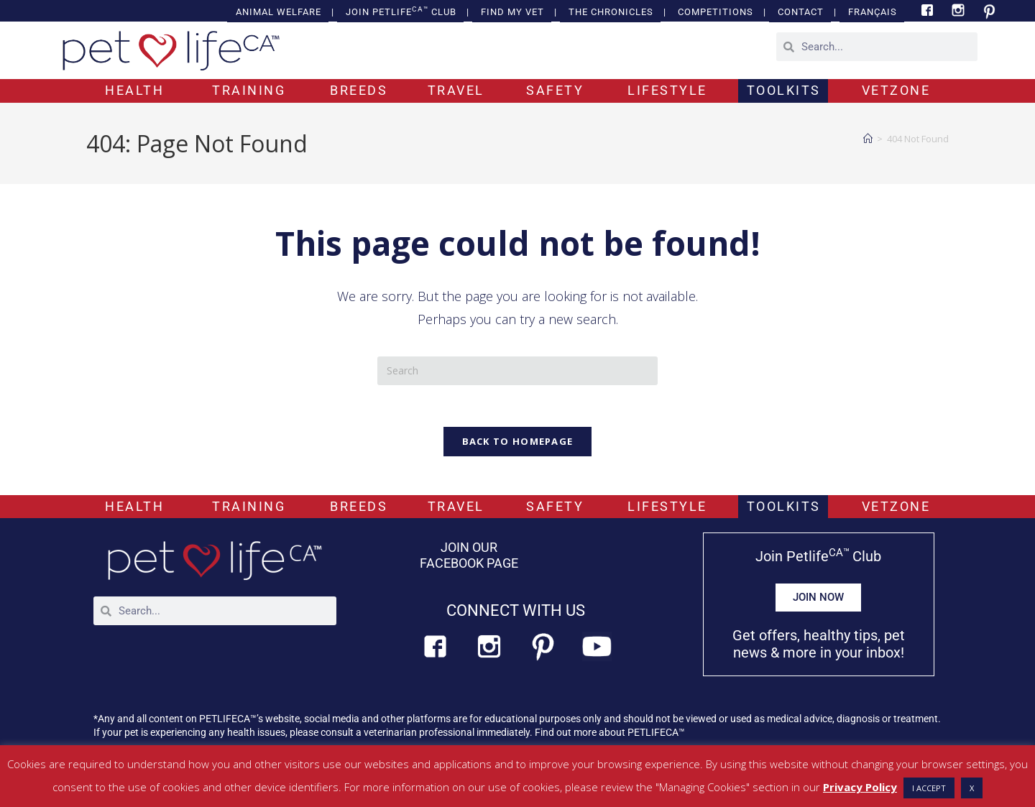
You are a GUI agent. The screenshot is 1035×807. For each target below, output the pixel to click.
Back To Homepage (518, 443)
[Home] (868, 138)
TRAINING (248, 90)
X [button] (972, 788)
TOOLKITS (784, 90)
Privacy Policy (860, 787)
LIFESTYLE (667, 90)
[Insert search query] (517, 370)
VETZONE (896, 90)
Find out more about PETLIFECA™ (610, 731)
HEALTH (134, 90)
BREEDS (358, 90)
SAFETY (555, 90)
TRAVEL (456, 90)
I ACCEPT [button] (929, 788)
